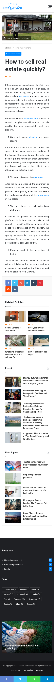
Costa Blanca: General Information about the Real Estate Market (35, 516)
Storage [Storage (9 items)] (31, 604)
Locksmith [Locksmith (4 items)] (22, 594)
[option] (27, 637)
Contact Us (15, 670)
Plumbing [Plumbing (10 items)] (19, 599)
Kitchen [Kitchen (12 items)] (8, 594)
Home (8, 48)
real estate (24, 96)
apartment (38, 177)
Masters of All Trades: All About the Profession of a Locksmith (34, 490)
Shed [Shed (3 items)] (19, 604)
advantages (43, 195)
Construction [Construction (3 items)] (10, 589)
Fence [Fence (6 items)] (35, 589)
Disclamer (39, 670)
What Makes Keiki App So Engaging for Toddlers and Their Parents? (35, 393)
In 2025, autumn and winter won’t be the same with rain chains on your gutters (35, 381)
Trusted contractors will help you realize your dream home (35, 465)
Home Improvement (22, 48)
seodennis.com (31, 118)
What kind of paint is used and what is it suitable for (14, 354)
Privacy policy (27, 670)
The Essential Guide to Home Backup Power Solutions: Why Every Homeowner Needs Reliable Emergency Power (35, 422)
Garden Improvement (13, 564)
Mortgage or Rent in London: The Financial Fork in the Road (35, 503)
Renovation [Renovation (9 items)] (34, 599)
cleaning (33, 137)
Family (7, 569)
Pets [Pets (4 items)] (7, 599)
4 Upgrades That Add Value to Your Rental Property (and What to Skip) (36, 436)
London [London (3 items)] (36, 594)
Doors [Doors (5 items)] (24, 589)
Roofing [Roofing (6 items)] (8, 604)
